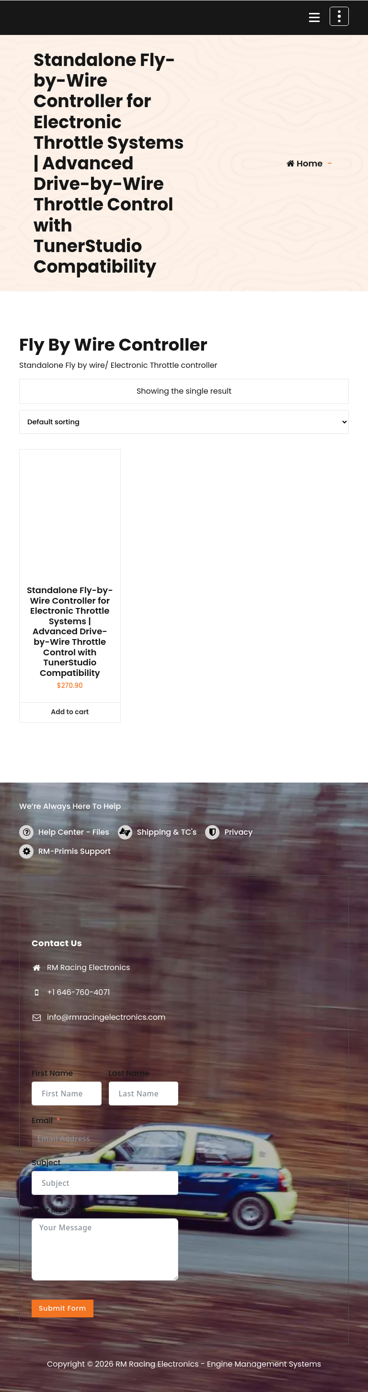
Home (305, 163)
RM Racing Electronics (88, 967)
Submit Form (62, 1308)
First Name (52, 1073)
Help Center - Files (73, 832)
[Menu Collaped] (314, 17)
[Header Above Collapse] (339, 16)
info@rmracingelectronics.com (106, 1017)
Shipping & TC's (167, 832)
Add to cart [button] (70, 712)
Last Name (129, 1073)
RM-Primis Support (74, 851)
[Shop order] (184, 422)
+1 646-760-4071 (78, 992)
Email (42, 1120)
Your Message (59, 1209)
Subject (46, 1162)
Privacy (238, 832)
